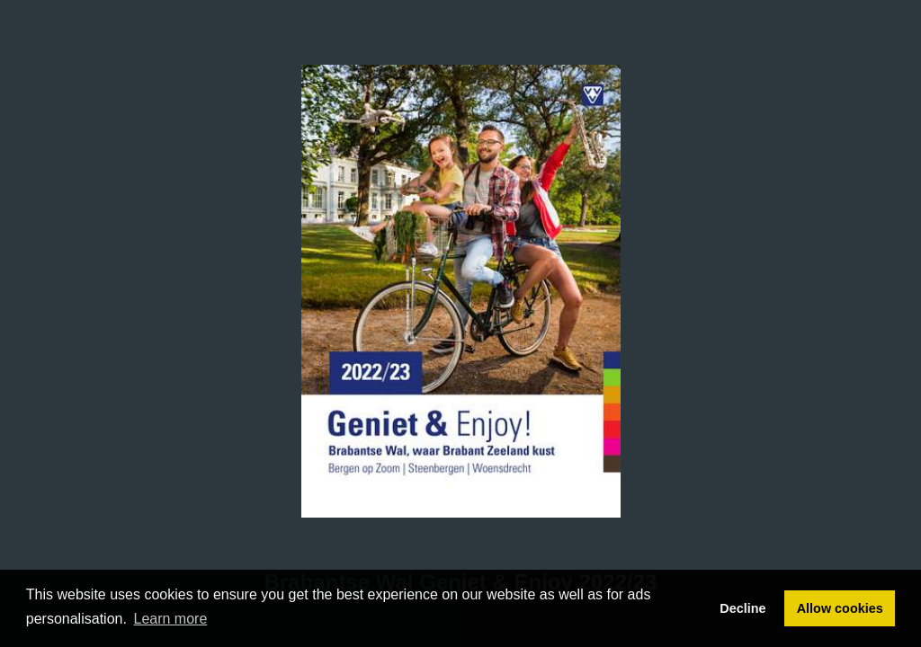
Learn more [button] (171, 618)
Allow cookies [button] (840, 608)
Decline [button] (742, 608)
